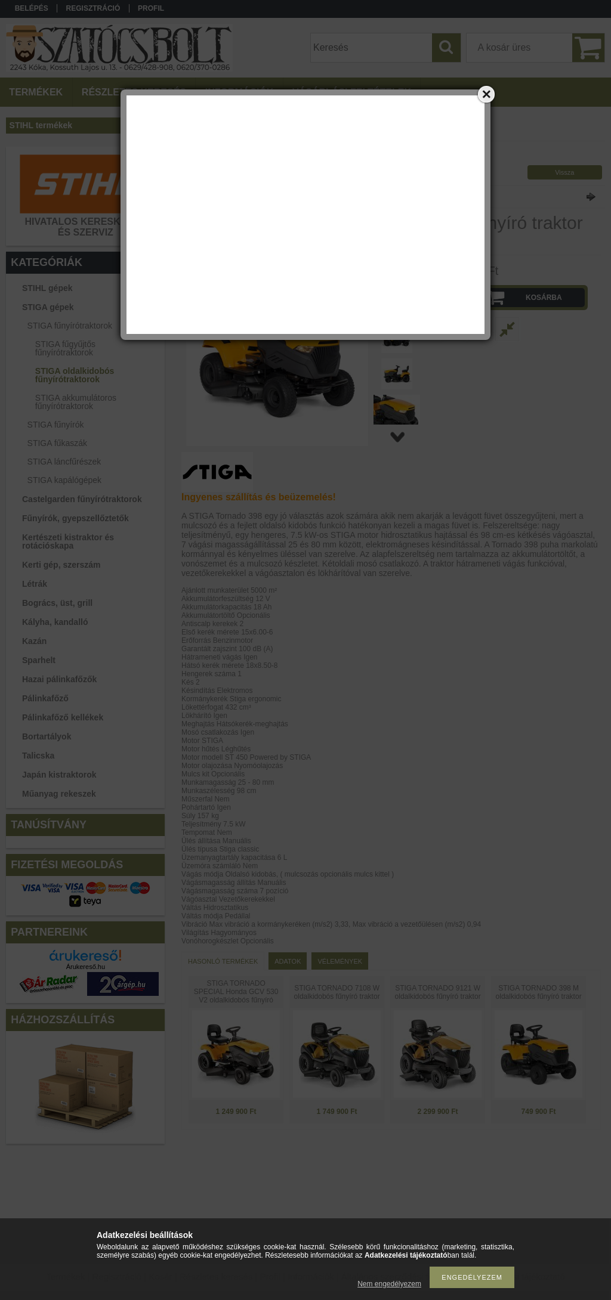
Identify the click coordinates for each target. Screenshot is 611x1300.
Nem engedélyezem (389, 1284)
